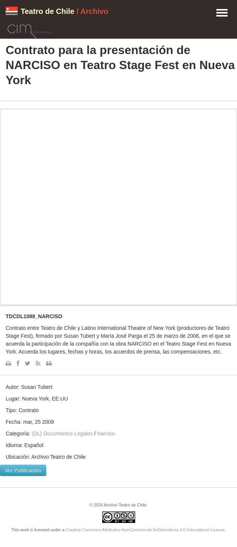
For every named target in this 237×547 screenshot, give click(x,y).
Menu (222, 13)
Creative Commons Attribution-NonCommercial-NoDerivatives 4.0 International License (145, 529)
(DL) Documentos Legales (62, 434)
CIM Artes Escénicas (29, 30)
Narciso (106, 434)
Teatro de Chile (47, 11)
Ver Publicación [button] (23, 470)
